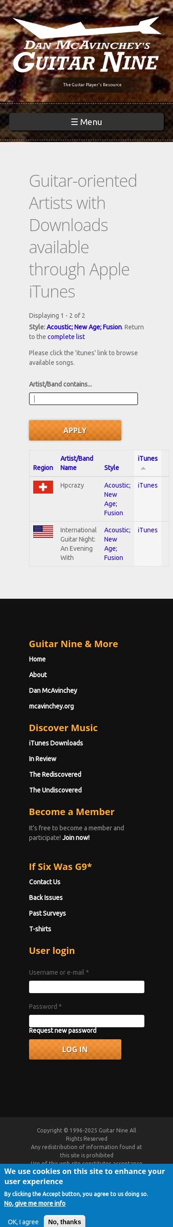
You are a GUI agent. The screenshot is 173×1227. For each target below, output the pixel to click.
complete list (66, 336)
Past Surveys (47, 913)
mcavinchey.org (51, 706)
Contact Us (44, 882)
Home (37, 659)
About (38, 675)
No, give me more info (35, 1210)
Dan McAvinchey (53, 690)
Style (111, 467)
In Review (42, 758)
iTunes (148, 485)
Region (43, 467)
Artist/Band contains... (60, 384)
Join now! (75, 837)
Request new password (62, 1030)
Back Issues (46, 897)
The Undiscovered (55, 790)
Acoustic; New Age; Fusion (84, 327)
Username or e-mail (59, 972)
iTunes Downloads (56, 743)
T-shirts (40, 929)
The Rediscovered (55, 774)
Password (45, 1006)
